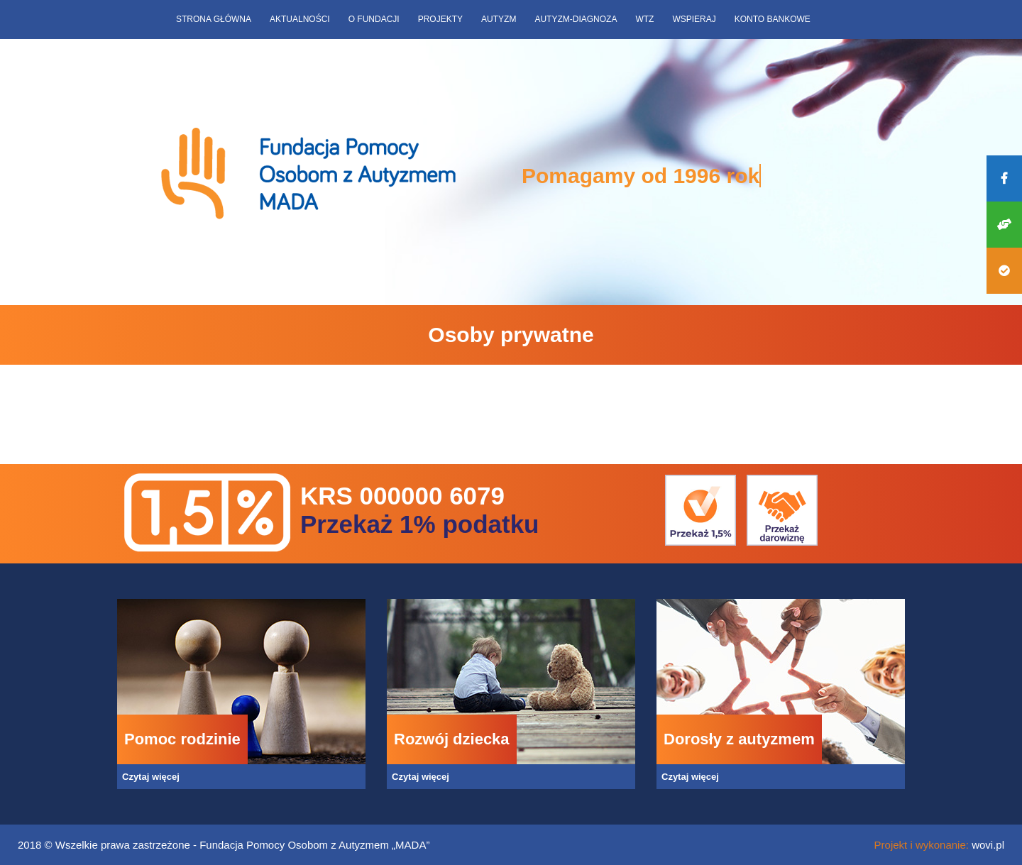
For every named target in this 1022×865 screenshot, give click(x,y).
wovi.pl (988, 845)
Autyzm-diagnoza (575, 19)
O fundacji (374, 19)
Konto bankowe (773, 19)
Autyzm (498, 19)
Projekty (440, 19)
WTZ (644, 19)
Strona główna (213, 19)
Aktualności (300, 19)
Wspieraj (693, 19)
